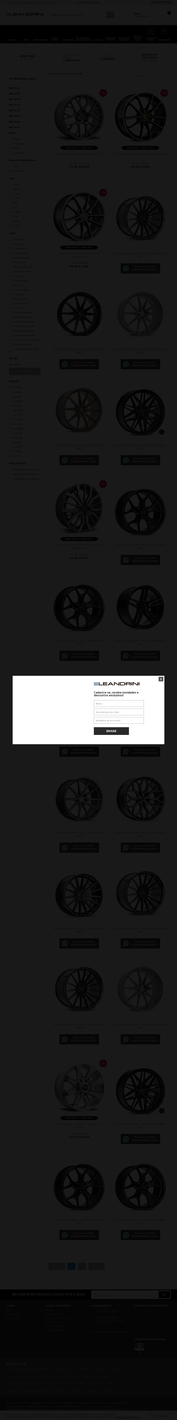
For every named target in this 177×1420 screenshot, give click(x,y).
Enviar (111, 731)
